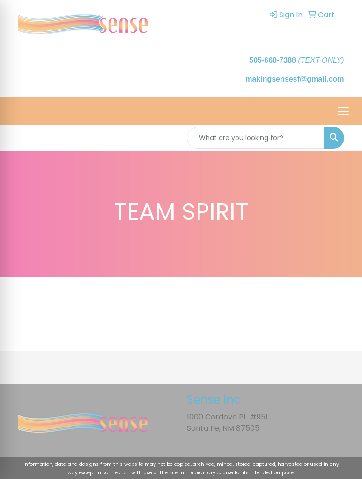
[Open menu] (343, 111)
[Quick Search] (256, 138)
